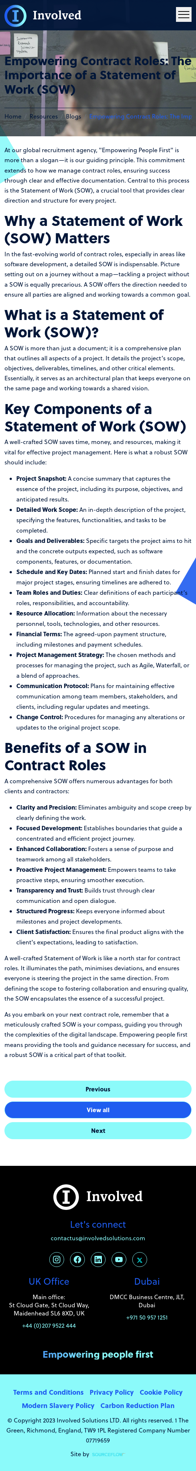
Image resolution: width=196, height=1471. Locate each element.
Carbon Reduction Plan (137, 1405)
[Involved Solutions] (43, 15)
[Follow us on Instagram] (56, 1259)
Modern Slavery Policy (58, 1405)
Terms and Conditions (48, 1392)
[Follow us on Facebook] (77, 1259)
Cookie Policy (161, 1392)
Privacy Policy (112, 1392)
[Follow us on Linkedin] (98, 1259)
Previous (98, 1089)
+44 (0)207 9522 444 (49, 1325)
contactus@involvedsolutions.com (98, 1238)
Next (98, 1130)
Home (12, 116)
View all (98, 1109)
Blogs (73, 116)
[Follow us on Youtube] (119, 1259)
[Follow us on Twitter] (139, 1259)
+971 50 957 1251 (147, 1317)
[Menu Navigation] (184, 14)
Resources (44, 116)
